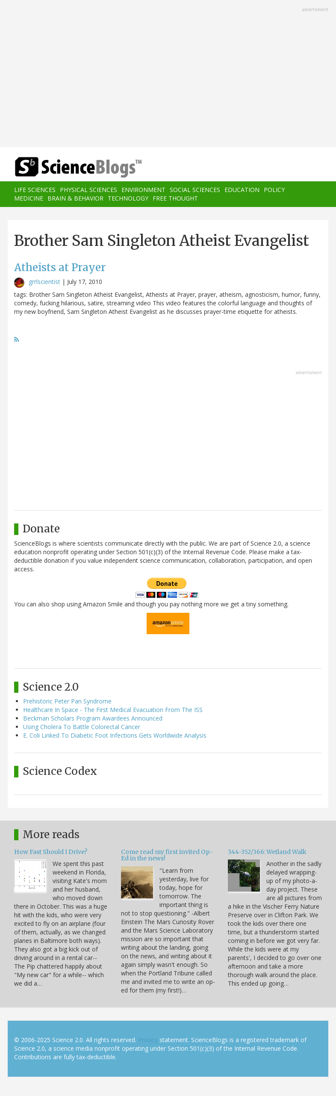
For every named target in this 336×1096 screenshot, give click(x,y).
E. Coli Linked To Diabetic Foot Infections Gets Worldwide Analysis (114, 735)
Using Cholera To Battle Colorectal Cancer (81, 727)
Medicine (28, 198)
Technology (128, 198)
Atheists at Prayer (60, 267)
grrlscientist (44, 282)
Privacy (148, 1040)
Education (241, 190)
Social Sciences (195, 190)
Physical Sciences (88, 190)
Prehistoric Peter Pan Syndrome (67, 701)
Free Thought (175, 198)
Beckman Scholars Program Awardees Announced (92, 718)
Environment (143, 190)
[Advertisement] (168, 74)
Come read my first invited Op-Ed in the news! (167, 855)
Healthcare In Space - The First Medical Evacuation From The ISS (113, 710)
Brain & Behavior (75, 198)
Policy (274, 190)
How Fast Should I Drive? (50, 852)
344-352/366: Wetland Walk (267, 852)
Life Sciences (35, 190)
